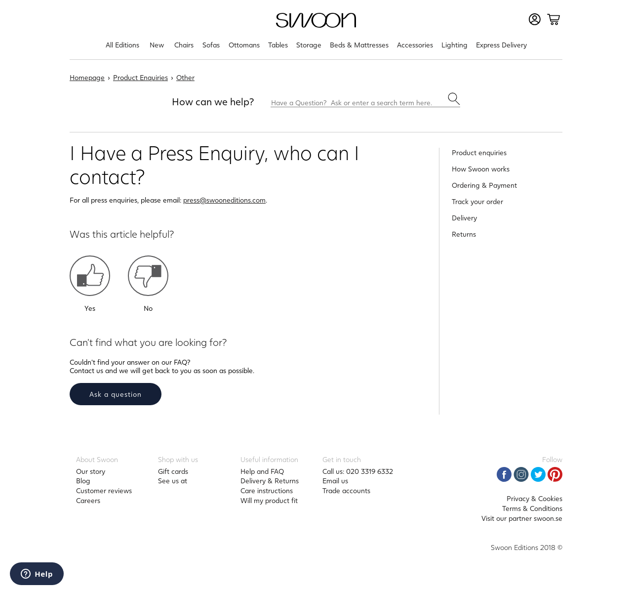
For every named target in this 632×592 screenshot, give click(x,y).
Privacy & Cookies (534, 498)
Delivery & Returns (269, 480)
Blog (83, 480)
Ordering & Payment (484, 185)
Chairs (184, 45)
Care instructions (266, 490)
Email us (335, 480)
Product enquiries (479, 152)
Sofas (211, 45)
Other (185, 77)
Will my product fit (269, 500)
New (157, 45)
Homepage (87, 77)
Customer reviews (104, 490)
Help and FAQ (262, 471)
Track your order (477, 201)
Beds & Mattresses (359, 45)
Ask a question (115, 394)
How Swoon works (481, 169)
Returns (464, 234)
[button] (90, 275)
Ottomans (244, 45)
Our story (90, 471)
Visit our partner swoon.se (521, 518)
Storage (308, 45)
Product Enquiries (140, 77)
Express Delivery (501, 45)
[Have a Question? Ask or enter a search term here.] (365, 99)
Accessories (415, 45)
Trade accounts (346, 490)
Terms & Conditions (532, 508)
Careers (88, 500)
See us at (172, 480)
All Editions (122, 45)
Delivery (464, 217)
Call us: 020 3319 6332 (357, 471)
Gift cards (173, 471)
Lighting (454, 45)
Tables (278, 45)
